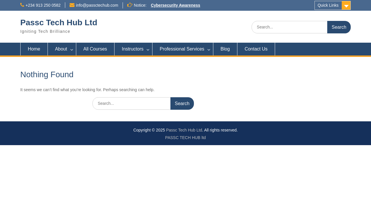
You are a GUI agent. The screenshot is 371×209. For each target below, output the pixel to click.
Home (34, 48)
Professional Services (182, 48)
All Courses (95, 48)
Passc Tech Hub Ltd (58, 22)
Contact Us (256, 48)
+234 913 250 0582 (43, 5)
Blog (225, 48)
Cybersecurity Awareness (175, 5)
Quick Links (328, 5)
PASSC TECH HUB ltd (185, 137)
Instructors (132, 48)
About (61, 48)
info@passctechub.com (97, 5)
